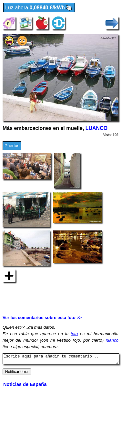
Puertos (12, 145)
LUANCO (96, 128)
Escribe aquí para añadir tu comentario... (61, 359)
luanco (112, 340)
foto (74, 333)
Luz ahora (39, 8)
